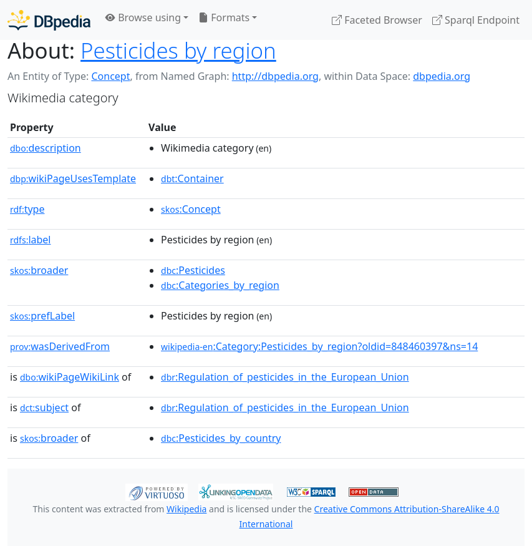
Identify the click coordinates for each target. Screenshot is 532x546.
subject (44, 407)
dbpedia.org (441, 76)
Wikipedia (186, 509)
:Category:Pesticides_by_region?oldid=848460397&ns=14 (319, 346)
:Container (192, 178)
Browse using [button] (143, 17)
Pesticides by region (178, 50)
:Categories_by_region (220, 285)
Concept (110, 76)
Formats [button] (223, 17)
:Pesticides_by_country (221, 438)
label (30, 239)
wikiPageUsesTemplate (73, 178)
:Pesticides (193, 270)
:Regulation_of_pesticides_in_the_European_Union (285, 377)
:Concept (191, 209)
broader (39, 270)
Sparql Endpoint (476, 20)
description (45, 148)
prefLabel (42, 316)
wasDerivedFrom (60, 346)
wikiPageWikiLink (69, 377)
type (27, 209)
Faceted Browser (377, 20)
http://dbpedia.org (275, 76)
